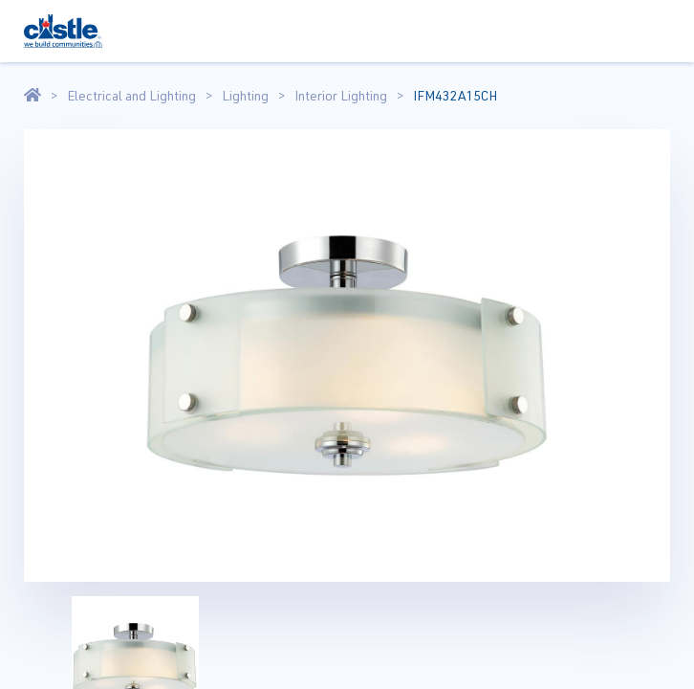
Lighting (245, 95)
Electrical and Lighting (131, 95)
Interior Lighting (340, 95)
